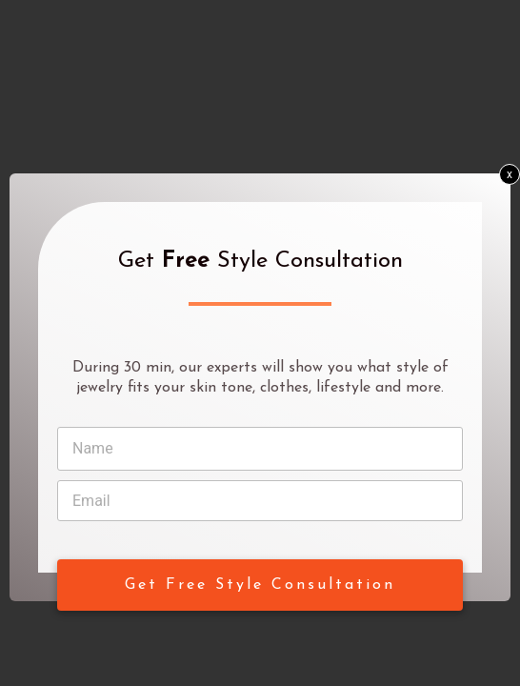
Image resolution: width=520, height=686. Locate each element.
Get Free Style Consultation (260, 585)
